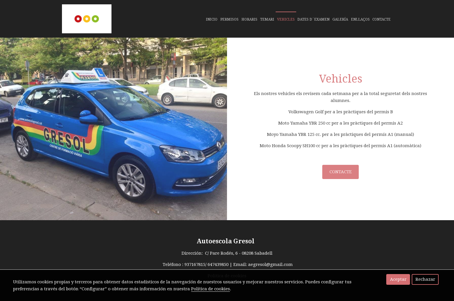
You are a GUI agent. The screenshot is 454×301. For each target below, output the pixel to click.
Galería (340, 19)
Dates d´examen (313, 19)
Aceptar (398, 279)
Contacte (381, 19)
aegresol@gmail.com (270, 264)
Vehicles (286, 19)
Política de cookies (210, 288)
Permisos (229, 19)
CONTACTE (340, 171)
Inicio (211, 19)
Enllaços (360, 19)
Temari (267, 19)
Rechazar (425, 279)
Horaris (249, 19)
